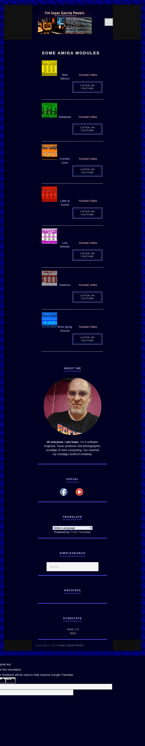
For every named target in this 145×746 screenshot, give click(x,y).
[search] (72, 566)
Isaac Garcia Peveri (70, 645)
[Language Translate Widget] (72, 528)
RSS (73, 633)
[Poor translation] (11, 680)
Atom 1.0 (73, 629)
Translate (80, 532)
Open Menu (109, 22)
